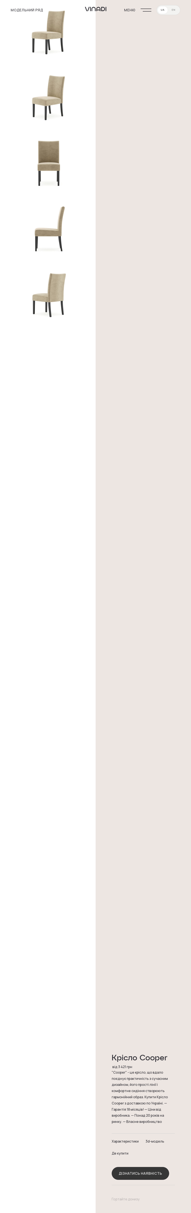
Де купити (120, 1153)
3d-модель (155, 1141)
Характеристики (125, 1141)
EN (173, 10)
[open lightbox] (48, 32)
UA (163, 10)
